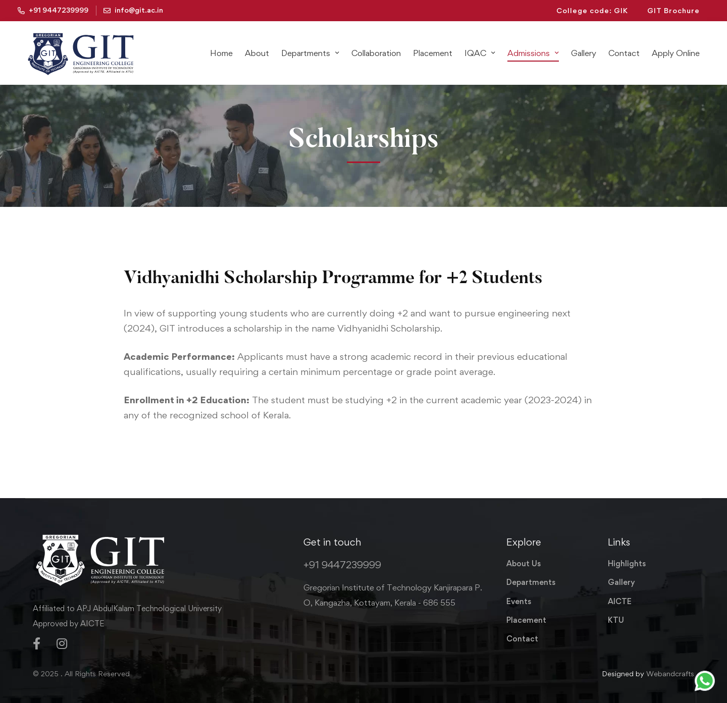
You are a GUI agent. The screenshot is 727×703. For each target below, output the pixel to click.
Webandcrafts (670, 673)
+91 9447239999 (342, 565)
